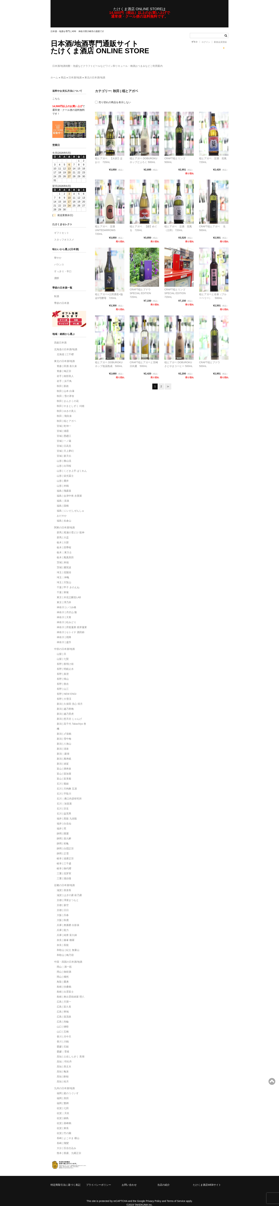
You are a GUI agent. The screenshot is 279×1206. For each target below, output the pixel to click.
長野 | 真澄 (63, 668)
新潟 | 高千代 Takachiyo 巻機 (71, 721)
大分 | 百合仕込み (66, 1143)
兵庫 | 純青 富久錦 (67, 929)
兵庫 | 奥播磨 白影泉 (68, 919)
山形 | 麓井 (63, 475)
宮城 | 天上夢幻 (65, 445)
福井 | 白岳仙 (64, 818)
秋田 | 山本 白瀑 (65, 385)
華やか (58, 252)
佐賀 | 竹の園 (64, 1128)
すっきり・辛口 (63, 266)
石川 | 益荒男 (64, 808)
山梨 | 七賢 (63, 653)
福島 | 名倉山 (64, 515)
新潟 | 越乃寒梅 (65, 703)
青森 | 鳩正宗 (64, 365)
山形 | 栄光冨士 (65, 470)
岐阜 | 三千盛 (64, 858)
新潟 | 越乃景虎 (65, 708)
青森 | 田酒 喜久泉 (67, 360)
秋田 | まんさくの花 (68, 395)
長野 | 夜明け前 (65, 658)
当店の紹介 (163, 1179)
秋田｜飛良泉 (64, 410)
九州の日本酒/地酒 (64, 1083)
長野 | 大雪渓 (64, 693)
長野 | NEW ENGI (66, 688)
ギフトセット (61, 227)
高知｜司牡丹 (64, 1056)
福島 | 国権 (63, 500)
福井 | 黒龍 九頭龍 (67, 813)
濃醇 (56, 272)
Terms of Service (176, 1195)
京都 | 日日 (63, 905)
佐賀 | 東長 (63, 1123)
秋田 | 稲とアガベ (66, 415)
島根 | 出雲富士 (65, 986)
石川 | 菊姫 (63, 778)
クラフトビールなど (110, 64)
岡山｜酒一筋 (64, 961)
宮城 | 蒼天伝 (64, 450)
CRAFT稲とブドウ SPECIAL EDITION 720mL (141, 288)
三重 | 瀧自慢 (64, 873)
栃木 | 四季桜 (64, 542)
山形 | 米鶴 (63, 480)
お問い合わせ (129, 1179)
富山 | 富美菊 (64, 773)
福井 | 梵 (61, 823)
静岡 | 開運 (63, 828)
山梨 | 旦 (61, 648)
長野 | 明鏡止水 (65, 663)
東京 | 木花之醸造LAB (69, 592)
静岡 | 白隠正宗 (65, 843)
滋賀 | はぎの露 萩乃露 (69, 890)
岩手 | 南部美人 (65, 370)
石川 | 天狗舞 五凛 (67, 783)
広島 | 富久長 (64, 1001)
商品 (63, 72)
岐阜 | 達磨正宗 (65, 853)
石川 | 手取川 (64, 788)
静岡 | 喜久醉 (64, 833)
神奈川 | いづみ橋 (66, 602)
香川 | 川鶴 (63, 1036)
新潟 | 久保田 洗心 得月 (70, 698)
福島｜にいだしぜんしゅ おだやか (70, 508)
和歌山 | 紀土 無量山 (68, 944)
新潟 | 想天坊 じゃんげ (69, 713)
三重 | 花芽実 (64, 868)
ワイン (133, 64)
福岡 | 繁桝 (63, 1098)
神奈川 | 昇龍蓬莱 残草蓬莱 (72, 622)
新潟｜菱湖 (63, 748)
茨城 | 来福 (63, 557)
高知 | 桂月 (63, 1076)
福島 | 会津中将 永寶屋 (69, 490)
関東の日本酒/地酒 (64, 522)
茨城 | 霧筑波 (64, 562)
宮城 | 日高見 (64, 440)
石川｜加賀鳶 (64, 798)
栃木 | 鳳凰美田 (65, 552)
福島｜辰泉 (63, 495)
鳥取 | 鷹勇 (63, 976)
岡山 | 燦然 (63, 971)
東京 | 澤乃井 (64, 597)
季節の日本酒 (61, 297)
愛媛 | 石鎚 (63, 1041)
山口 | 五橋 (63, 1026)
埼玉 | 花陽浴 (64, 567)
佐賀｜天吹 (63, 1108)
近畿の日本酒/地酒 (64, 880)
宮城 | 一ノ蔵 (64, 435)
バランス (59, 259)
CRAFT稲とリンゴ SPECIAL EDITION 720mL (176, 288)
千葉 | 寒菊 (63, 587)
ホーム (54, 72)
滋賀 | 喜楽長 (64, 885)
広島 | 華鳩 (63, 1006)
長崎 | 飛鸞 (63, 1138)
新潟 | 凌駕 (63, 758)
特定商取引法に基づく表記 (65, 1179)
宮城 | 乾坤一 (64, 420)
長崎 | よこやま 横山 (68, 1133)
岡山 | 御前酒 (64, 966)
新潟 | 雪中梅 (64, 733)
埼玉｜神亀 (63, 572)
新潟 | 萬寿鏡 (64, 753)
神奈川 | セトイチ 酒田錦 (70, 627)
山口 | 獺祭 (63, 1021)
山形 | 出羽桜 (64, 460)
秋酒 (56, 291)
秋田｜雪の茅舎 (65, 390)
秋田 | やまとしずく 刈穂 (70, 400)
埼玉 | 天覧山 (64, 577)
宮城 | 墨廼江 (64, 430)
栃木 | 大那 (63, 537)
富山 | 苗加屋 (64, 768)
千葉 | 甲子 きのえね (68, 582)
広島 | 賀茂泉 (64, 1011)
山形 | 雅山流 (64, 455)
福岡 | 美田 (63, 1093)
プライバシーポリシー (98, 1179)
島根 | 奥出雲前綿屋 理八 (70, 991)
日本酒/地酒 (60, 64)
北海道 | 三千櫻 (65, 349)
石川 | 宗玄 (63, 803)
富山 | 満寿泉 (64, 763)
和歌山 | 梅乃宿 (65, 949)
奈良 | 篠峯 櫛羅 (65, 934)
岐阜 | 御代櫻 (64, 863)
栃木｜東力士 (64, 547)
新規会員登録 (220, 42)
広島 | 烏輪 (63, 1016)
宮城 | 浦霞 (63, 425)
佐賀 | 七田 (63, 1103)
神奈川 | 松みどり (66, 617)
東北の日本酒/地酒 (95, 72)
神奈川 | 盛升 (64, 637)
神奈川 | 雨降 (64, 632)
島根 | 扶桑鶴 (64, 981)
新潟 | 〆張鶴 (64, 728)
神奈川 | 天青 (64, 612)
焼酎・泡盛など (83, 64)
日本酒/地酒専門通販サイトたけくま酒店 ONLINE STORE (100, 47)
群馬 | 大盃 (63, 532)
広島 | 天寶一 (64, 996)
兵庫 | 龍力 (63, 924)
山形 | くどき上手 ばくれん (72, 465)
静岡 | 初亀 (63, 838)
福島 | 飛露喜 (64, 485)
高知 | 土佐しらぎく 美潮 (70, 1051)
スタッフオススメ (64, 234)
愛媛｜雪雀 (63, 1046)
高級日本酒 (60, 337)
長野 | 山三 (63, 683)
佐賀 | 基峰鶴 (64, 1118)
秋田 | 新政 (63, 380)
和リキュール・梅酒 (155, 64)
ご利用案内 (202, 64)
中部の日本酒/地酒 (64, 643)
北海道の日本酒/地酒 (65, 344)
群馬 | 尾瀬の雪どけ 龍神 (70, 527)
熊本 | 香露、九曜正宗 (69, 1148)
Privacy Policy (153, 1195)
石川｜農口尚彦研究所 (69, 793)
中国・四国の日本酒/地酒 (68, 956)
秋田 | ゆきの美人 (66, 405)
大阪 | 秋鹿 (63, 914)
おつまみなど (181, 64)
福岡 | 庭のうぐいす (68, 1088)
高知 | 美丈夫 (64, 1061)
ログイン (206, 42)
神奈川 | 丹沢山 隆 (67, 607)
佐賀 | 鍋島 (63, 1113)
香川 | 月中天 (64, 1031)
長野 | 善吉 (63, 678)
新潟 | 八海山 (64, 738)
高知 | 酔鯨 (63, 1071)
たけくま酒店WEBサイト (207, 1179)
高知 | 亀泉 (63, 1066)
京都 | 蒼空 (63, 900)
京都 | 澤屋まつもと (68, 895)
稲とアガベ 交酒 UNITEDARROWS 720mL (106, 225)
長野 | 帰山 (63, 673)
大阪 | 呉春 (63, 910)
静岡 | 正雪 (63, 848)
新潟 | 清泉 (63, 743)
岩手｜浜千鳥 (64, 375)
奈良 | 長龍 (63, 939)
